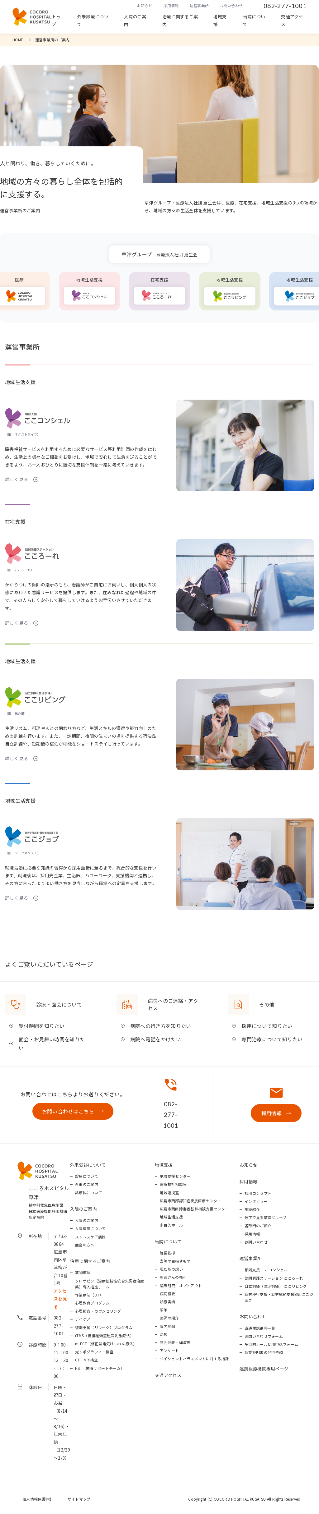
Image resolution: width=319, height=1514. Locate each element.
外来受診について (88, 1165)
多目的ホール (171, 1224)
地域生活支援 (171, 1216)
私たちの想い (171, 1269)
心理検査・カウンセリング (98, 1311)
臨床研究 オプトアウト (181, 1285)
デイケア (82, 1319)
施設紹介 (252, 1209)
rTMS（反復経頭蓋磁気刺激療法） (104, 1335)
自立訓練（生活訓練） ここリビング (276, 1286)
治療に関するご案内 (180, 20)
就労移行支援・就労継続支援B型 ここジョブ (279, 1297)
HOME (17, 39)
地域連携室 (169, 1192)
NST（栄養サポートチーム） (99, 1368)
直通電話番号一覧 (260, 1328)
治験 (164, 1334)
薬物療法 (82, 1272)
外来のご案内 (86, 1184)
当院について (254, 20)
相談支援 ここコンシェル (266, 1269)
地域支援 (220, 20)
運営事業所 (199, 5)
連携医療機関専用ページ (264, 1368)
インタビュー (256, 1201)
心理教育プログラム (92, 1302)
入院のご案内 (135, 20)
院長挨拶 (167, 1252)
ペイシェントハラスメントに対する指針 (194, 1358)
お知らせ (144, 5)
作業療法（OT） (89, 1294)
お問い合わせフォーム (264, 1336)
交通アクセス (292, 20)
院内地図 (167, 1326)
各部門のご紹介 (258, 1225)
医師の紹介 (169, 1317)
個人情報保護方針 (37, 1499)
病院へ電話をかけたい (155, 1039)
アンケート (169, 1350)
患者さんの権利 (173, 1277)
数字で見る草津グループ (266, 1217)
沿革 (164, 1309)
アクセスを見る (60, 1299)
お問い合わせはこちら (68, 1111)
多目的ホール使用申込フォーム (271, 1344)
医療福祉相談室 (173, 1184)
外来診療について (92, 20)
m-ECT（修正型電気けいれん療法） (106, 1343)
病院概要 (167, 1293)
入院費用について (90, 1228)
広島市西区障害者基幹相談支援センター (194, 1208)
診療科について (88, 1192)
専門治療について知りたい (271, 1039)
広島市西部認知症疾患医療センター (190, 1200)
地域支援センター (175, 1176)
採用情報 (171, 5)
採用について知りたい (266, 1026)
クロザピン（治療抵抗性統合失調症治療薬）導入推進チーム (109, 1283)
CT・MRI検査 (86, 1359)
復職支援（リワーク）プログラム (104, 1327)
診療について (86, 1176)
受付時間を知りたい (41, 1026)
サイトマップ (79, 1499)
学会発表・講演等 (175, 1342)
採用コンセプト (258, 1193)
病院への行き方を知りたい (160, 1026)
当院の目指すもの (175, 1261)
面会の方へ (84, 1244)
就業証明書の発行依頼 (264, 1352)
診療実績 (167, 1301)
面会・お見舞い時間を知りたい (52, 1043)
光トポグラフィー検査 (94, 1351)
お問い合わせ (231, 5)
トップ (56, 20)
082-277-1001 (285, 5)
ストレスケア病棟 (90, 1236)
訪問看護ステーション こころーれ (274, 1278)
